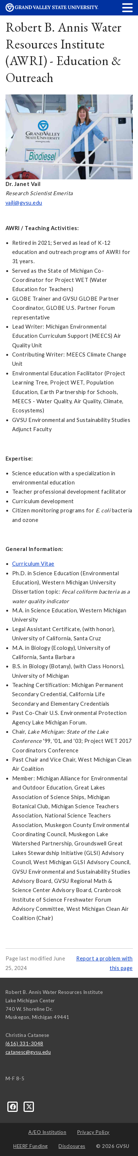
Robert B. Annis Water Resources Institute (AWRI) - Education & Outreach (64, 52)
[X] (29, 1106)
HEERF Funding (30, 1146)
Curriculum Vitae (33, 564)
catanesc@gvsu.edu (28, 1052)
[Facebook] (14, 1106)
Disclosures (72, 1146)
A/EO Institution (47, 1132)
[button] (127, 7)
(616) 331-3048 (24, 1043)
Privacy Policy (93, 1132)
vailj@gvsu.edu (24, 203)
